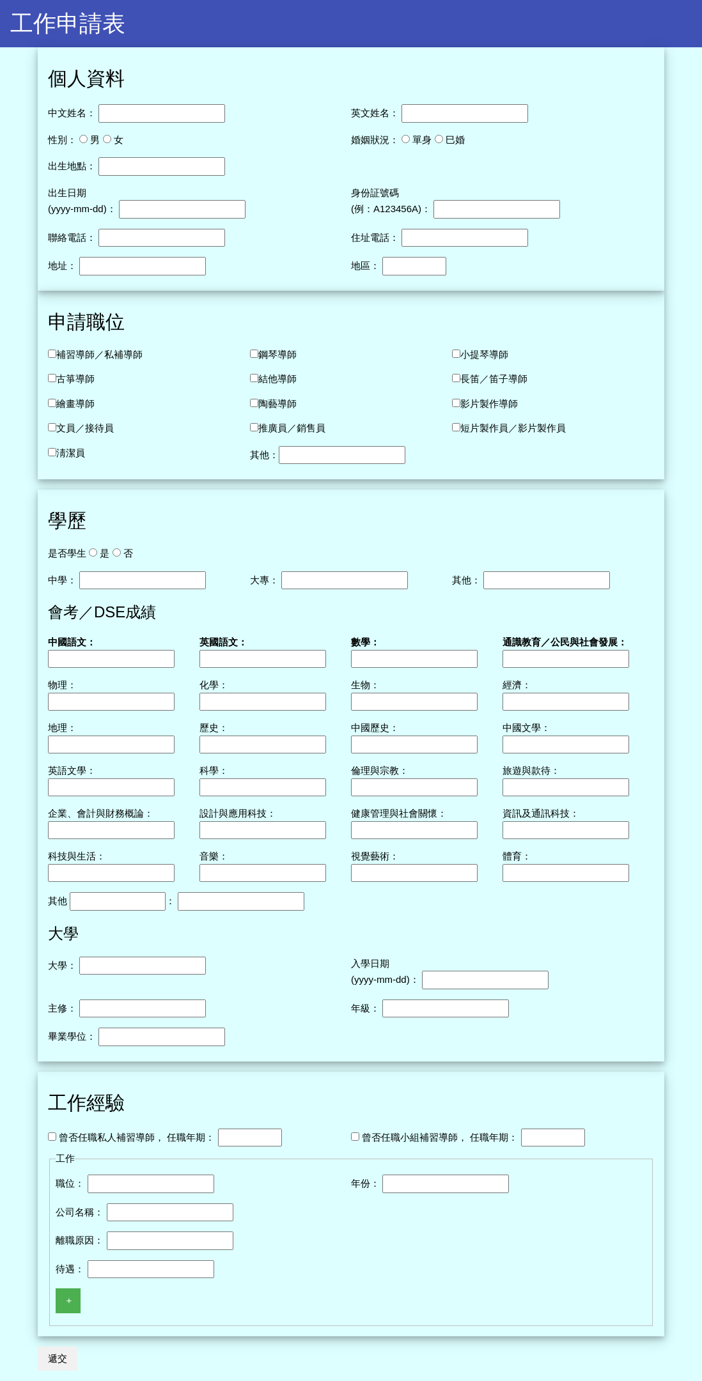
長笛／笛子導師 (493, 378)
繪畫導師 (75, 403)
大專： (264, 580)
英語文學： (72, 770)
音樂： (213, 856)
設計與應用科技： (237, 813)
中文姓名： (72, 112)
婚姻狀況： (375, 139)
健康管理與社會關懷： (399, 813)
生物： (365, 684)
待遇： (70, 1268)
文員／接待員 (85, 427)
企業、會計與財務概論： (100, 813)
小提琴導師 (484, 354)
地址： (62, 265)
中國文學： (526, 727)
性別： (62, 139)
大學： (62, 965)
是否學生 (67, 553)
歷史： (213, 727)
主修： (62, 1008)
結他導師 (277, 378)
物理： (62, 684)
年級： (365, 1008)
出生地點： (72, 165)
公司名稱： (80, 1212)
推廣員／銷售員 (291, 427)
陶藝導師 (277, 403)
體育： (517, 856)
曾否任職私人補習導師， (111, 1137)
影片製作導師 (489, 403)
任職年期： (191, 1137)
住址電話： (375, 237)
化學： (213, 684)
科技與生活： (76, 856)
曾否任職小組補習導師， (414, 1137)
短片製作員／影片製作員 (513, 427)
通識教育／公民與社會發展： (565, 641)
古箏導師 (75, 378)
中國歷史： (375, 727)
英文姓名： (375, 112)
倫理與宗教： (380, 770)
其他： (264, 454)
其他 (57, 900)
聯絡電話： (72, 237)
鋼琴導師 (277, 354)
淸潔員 (70, 452)
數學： (365, 641)
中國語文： (72, 641)
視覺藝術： (375, 856)
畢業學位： (72, 1036)
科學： (213, 770)
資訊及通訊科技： (541, 813)
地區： (365, 265)
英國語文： (223, 641)
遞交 (57, 1358)
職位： (70, 1183)
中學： (62, 580)
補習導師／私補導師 (99, 354)
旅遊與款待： (531, 770)
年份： (365, 1183)
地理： (62, 727)
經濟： (517, 684)
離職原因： (80, 1240)
